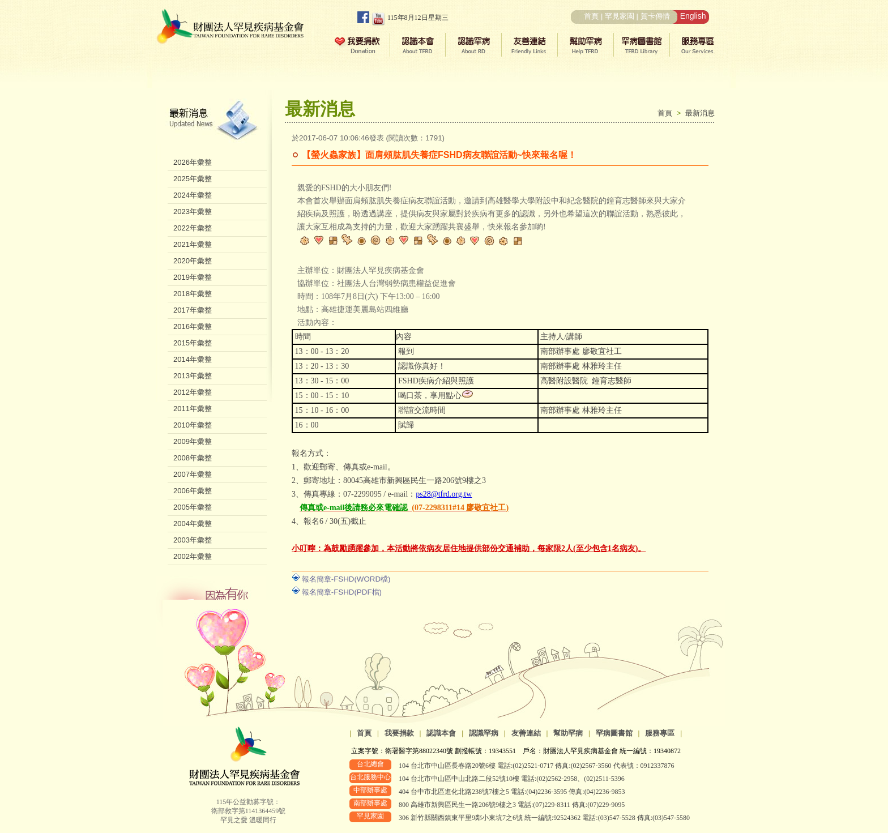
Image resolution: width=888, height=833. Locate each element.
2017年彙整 (192, 310)
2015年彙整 (192, 343)
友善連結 (526, 733)
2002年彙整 (192, 556)
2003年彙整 (192, 540)
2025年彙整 (192, 178)
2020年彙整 (192, 261)
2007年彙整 (192, 474)
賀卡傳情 (655, 16)
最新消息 (700, 113)
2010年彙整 (192, 425)
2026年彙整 (192, 162)
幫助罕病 (568, 733)
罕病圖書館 (614, 733)
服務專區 (659, 733)
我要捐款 (399, 733)
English (693, 15)
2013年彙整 (192, 375)
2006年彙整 (192, 490)
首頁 (591, 16)
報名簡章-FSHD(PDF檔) (342, 592)
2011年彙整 (192, 408)
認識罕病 (483, 733)
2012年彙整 (192, 392)
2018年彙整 (192, 293)
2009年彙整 (192, 441)
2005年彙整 (192, 507)
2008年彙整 (192, 458)
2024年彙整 (192, 195)
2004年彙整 (192, 523)
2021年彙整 (192, 244)
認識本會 (441, 733)
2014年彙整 (192, 359)
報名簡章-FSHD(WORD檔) (346, 579)
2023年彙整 (192, 211)
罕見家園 (619, 16)
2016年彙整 (192, 326)
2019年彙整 (192, 277)
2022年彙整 (192, 228)
